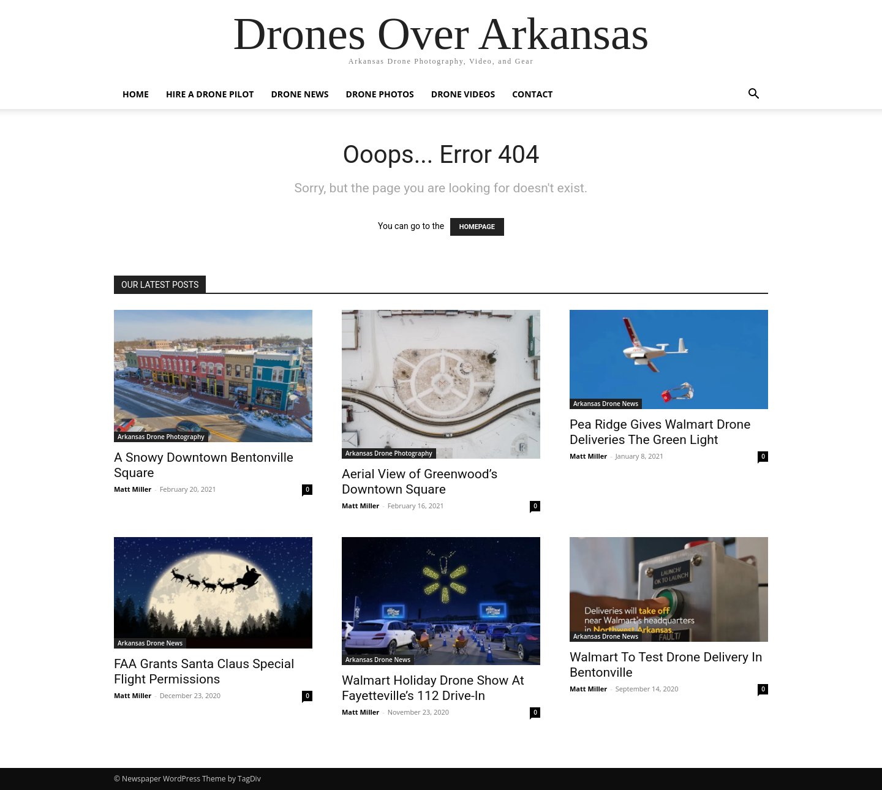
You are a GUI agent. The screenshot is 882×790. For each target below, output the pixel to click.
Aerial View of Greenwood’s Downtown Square (419, 482)
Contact (532, 94)
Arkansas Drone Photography (161, 436)
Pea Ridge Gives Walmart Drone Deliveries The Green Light (660, 432)
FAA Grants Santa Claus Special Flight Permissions (204, 671)
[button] (753, 95)
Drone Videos (463, 94)
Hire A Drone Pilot (210, 94)
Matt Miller (132, 489)
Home (136, 94)
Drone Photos (380, 94)
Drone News (299, 94)
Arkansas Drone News (605, 403)
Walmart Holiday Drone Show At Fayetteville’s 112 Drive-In (433, 688)
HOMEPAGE (477, 227)
